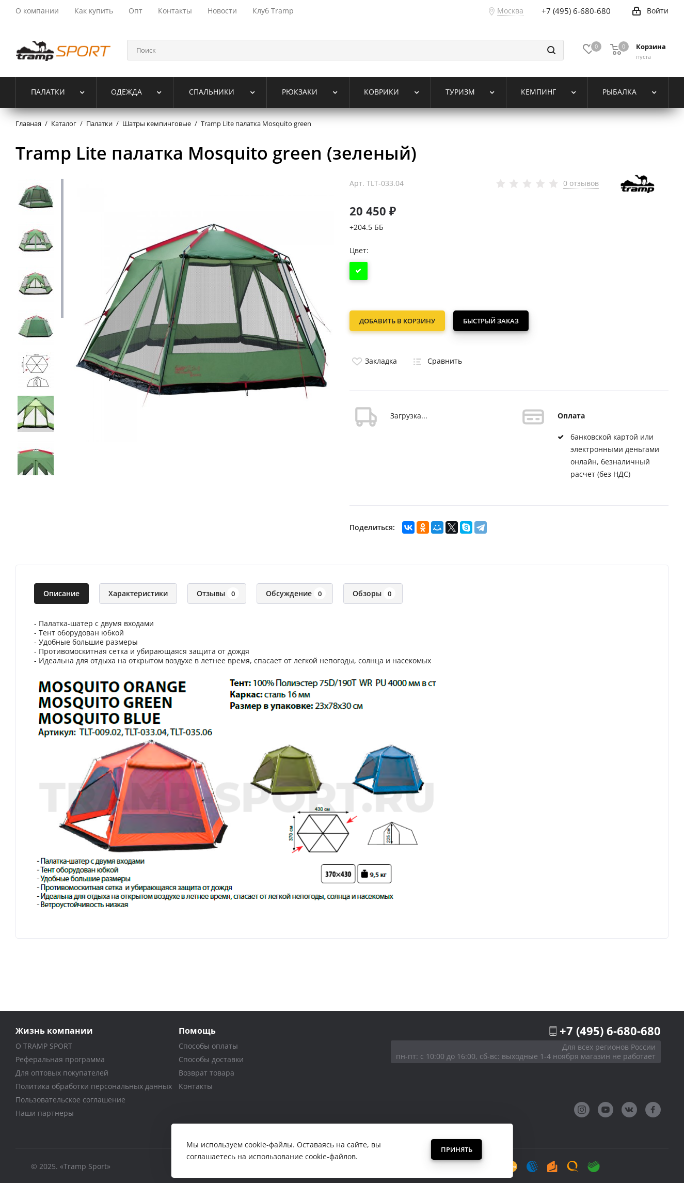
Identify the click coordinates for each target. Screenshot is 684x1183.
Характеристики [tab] (138, 591)
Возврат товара (206, 1071)
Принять (456, 1149)
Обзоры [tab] (374, 591)
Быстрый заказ (493, 320)
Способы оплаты (208, 1044)
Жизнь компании (54, 1028)
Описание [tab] (61, 591)
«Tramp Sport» (85, 1164)
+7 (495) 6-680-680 (610, 1028)
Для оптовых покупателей (61, 1071)
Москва (510, 10)
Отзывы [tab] (218, 591)
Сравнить (435, 359)
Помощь (197, 1028)
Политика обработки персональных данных (93, 1084)
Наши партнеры (44, 1111)
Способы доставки (211, 1057)
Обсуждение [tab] (296, 591)
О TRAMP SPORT (43, 1044)
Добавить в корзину (397, 320)
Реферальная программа (60, 1057)
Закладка (373, 359)
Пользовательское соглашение (70, 1097)
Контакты (196, 1084)
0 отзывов (581, 183)
